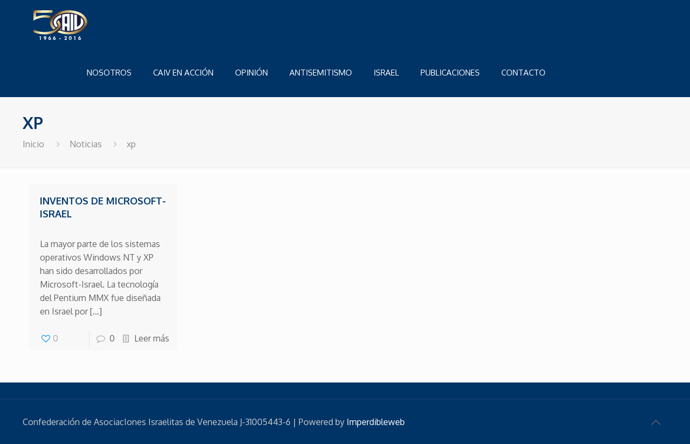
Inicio (33, 144)
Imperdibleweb (376, 421)
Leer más (151, 338)
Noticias (86, 144)
